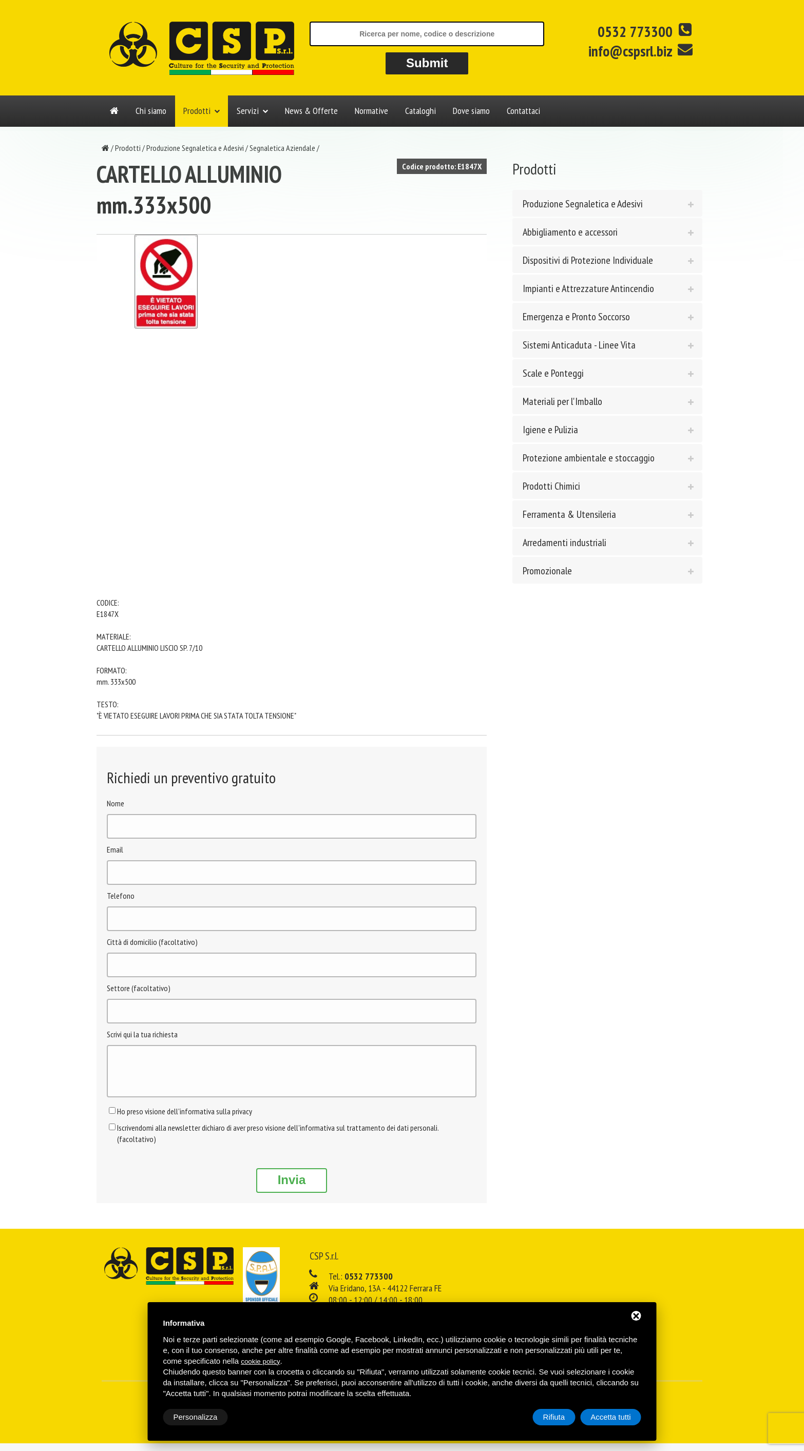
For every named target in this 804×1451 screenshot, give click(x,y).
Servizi (248, 111)
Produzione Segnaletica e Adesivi (195, 148)
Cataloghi (420, 111)
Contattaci (523, 111)
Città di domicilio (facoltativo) (152, 942)
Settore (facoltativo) (138, 988)
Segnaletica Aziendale (282, 148)
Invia (292, 1187)
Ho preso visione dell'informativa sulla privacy (184, 1119)
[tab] (607, 203)
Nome (115, 803)
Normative (371, 111)
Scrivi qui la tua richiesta (142, 1034)
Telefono (121, 896)
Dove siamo (471, 111)
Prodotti (196, 111)
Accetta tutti (610, 1417)
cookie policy (260, 1361)
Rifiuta (554, 1417)
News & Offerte (311, 111)
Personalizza (196, 1417)
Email (115, 849)
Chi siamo (151, 111)
